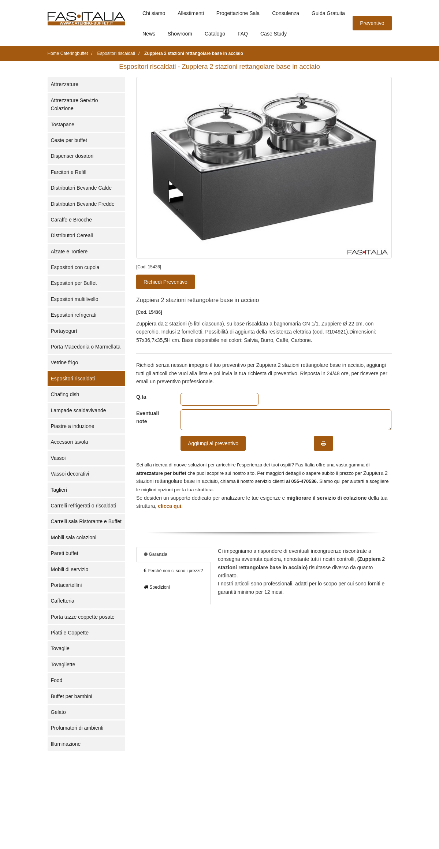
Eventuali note (147, 417)
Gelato (58, 712)
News (148, 34)
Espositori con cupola (75, 267)
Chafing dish (65, 394)
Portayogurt (64, 331)
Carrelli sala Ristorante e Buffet (86, 521)
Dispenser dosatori (72, 156)
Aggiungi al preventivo (213, 443)
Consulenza (285, 13)
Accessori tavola (69, 442)
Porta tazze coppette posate (83, 617)
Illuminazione (66, 744)
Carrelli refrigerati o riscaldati (83, 506)
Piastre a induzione (72, 426)
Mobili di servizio (70, 569)
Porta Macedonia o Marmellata (86, 347)
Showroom (180, 34)
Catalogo (215, 34)
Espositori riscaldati (73, 378)
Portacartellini (66, 585)
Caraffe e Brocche (71, 220)
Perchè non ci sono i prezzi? (173, 570)
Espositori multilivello (74, 299)
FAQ (243, 34)
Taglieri (59, 490)
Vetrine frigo (64, 362)
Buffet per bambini (71, 696)
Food (57, 680)
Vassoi (58, 458)
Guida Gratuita (328, 13)
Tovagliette (63, 664)
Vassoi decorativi (70, 474)
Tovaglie (60, 648)
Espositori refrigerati (74, 315)
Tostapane (63, 124)
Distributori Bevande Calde (81, 188)
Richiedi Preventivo (165, 282)
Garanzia (155, 554)
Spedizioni (157, 587)
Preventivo (372, 23)
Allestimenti (191, 13)
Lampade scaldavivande (78, 410)
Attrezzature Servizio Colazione (74, 104)
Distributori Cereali (72, 235)
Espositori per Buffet (74, 283)
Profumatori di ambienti (77, 728)
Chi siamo (153, 13)
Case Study (273, 34)
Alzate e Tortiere (69, 251)
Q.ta (141, 397)
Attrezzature (64, 84)
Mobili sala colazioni (74, 537)
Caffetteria (62, 601)
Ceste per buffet (69, 140)
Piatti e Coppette (70, 633)
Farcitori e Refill (68, 172)
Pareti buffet (64, 553)
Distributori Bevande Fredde (83, 204)
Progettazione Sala (238, 13)
